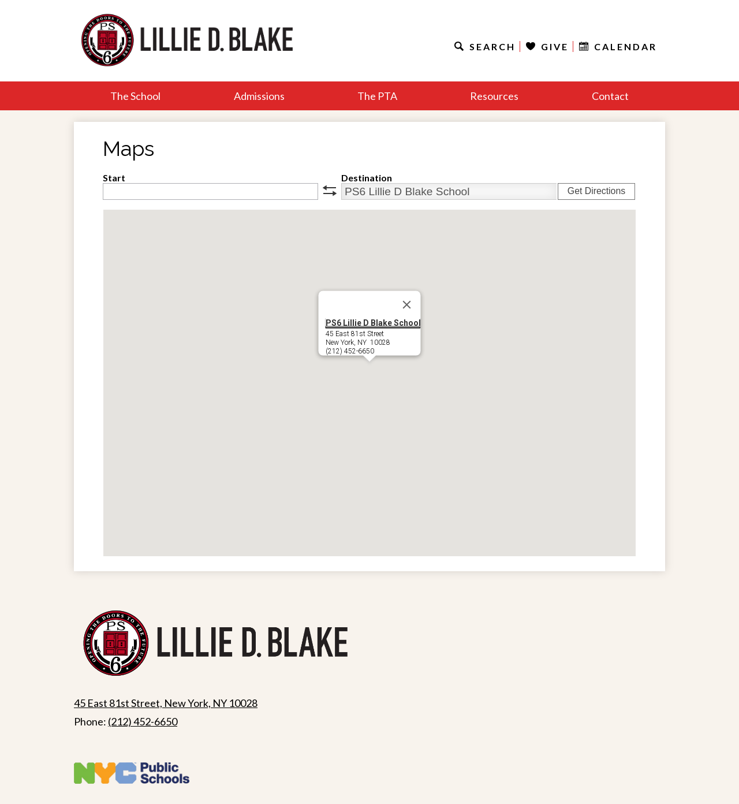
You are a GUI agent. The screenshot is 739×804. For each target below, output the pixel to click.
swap (330, 190)
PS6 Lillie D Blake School (373, 322)
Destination (366, 177)
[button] (369, 372)
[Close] (407, 305)
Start (114, 177)
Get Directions (596, 191)
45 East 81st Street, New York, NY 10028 (165, 703)
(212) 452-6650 (142, 721)
